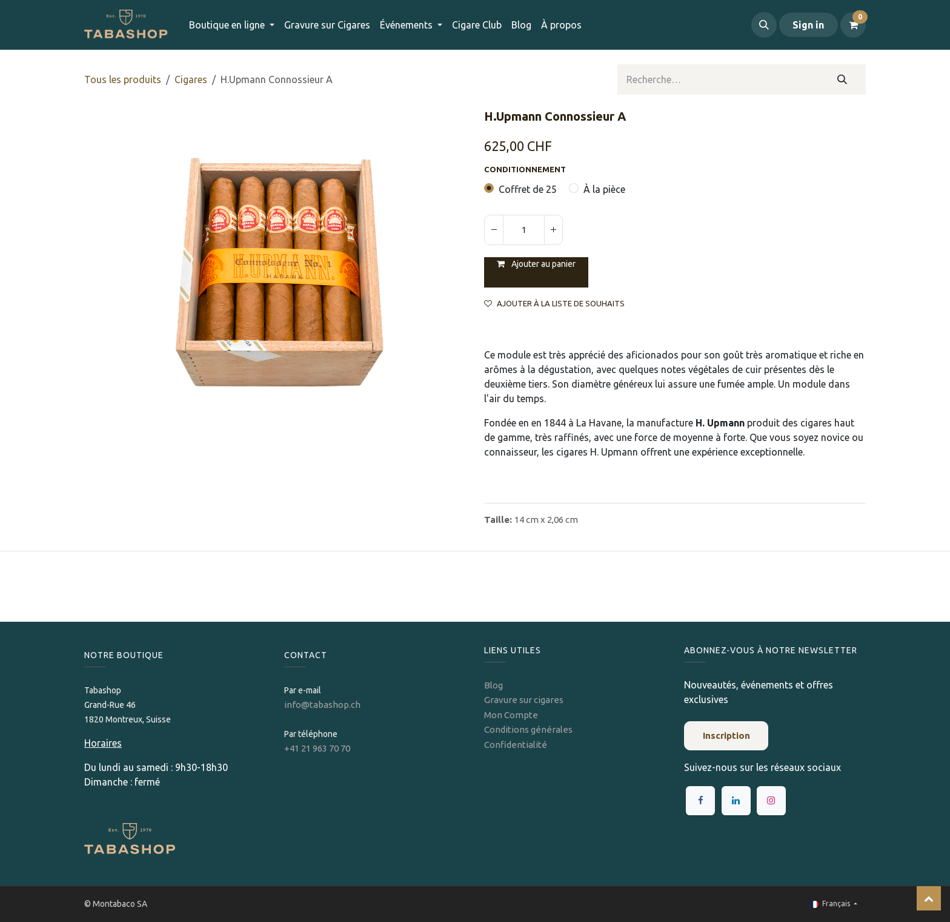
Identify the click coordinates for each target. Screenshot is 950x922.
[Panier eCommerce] (853, 25)
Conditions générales (528, 729)
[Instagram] (771, 800)
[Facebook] (700, 800)
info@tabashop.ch (323, 704)
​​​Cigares (190, 79)
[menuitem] (327, 25)
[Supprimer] (494, 229)
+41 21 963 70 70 (317, 748)
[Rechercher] (842, 79)
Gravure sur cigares (523, 700)
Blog (493, 685)
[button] (764, 25)
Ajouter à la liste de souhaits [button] (554, 304)
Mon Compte (511, 715)
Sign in (808, 24)
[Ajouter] (553, 229)
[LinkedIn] (736, 800)
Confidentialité (515, 744)
